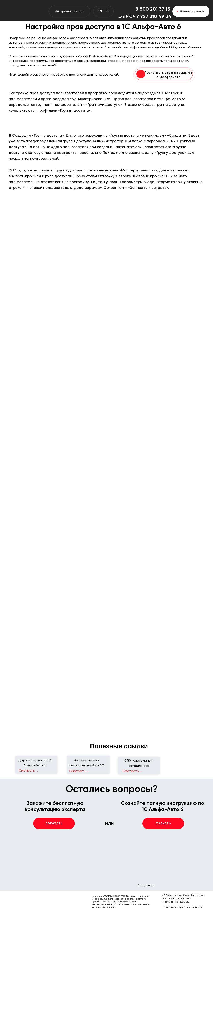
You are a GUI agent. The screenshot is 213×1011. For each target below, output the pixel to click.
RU (107, 11)
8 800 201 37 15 (152, 9)
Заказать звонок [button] (192, 11)
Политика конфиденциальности (182, 907)
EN (100, 11)
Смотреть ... (132, 771)
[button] (163, 823)
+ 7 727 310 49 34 (151, 16)
